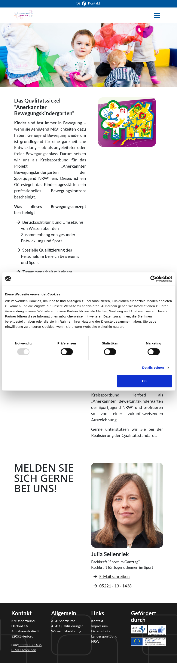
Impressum (99, 626)
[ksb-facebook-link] (85, 4)
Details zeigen (153, 367)
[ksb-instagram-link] (79, 4)
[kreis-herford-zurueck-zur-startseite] (23, 15)
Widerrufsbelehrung (66, 631)
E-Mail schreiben (114, 576)
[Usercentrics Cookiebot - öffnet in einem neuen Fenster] (153, 279)
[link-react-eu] (148, 635)
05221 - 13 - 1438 (115, 585)
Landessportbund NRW (104, 638)
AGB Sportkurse (63, 621)
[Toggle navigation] (157, 15)
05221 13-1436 (30, 645)
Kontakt (97, 621)
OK (144, 381)
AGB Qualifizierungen (67, 626)
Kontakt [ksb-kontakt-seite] (94, 3)
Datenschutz (100, 631)
